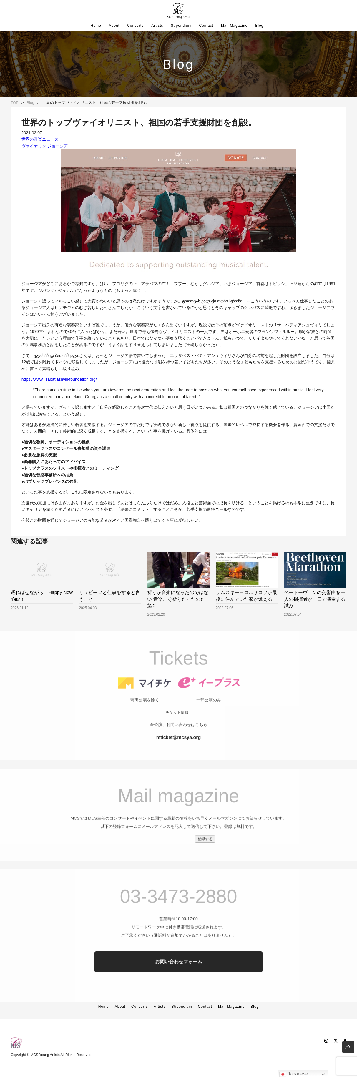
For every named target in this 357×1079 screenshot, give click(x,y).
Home (96, 26)
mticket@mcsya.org (178, 749)
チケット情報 (177, 725)
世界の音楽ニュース (40, 139)
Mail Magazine (234, 26)
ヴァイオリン (33, 146)
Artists (157, 26)
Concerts (135, 26)
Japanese (293, 1074)
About (114, 26)
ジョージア (57, 146)
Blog (259, 26)
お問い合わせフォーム (178, 974)
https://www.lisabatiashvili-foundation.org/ (59, 379)
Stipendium (181, 26)
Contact (206, 26)
